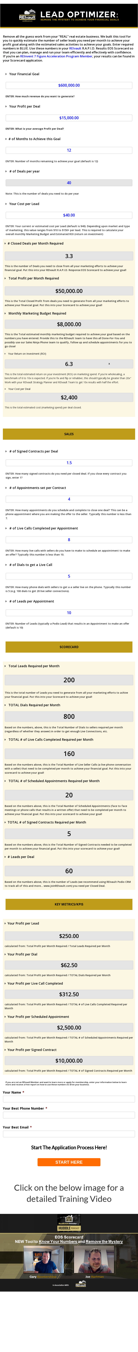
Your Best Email (17, 1127)
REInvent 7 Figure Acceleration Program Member (56, 56)
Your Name (13, 1092)
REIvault (75, 48)
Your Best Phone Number (25, 1108)
